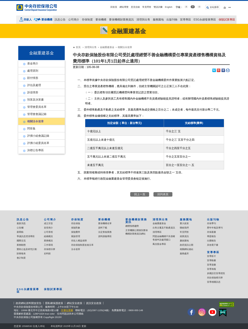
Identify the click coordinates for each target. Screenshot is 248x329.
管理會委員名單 (36, 106)
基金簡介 (32, 63)
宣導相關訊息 (213, 282)
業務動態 (21, 245)
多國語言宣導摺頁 (216, 273)
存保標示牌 (49, 249)
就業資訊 (184, 236)
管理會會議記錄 (36, 114)
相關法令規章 (35, 121)
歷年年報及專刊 (215, 227)
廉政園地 (184, 240)
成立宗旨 (48, 223)
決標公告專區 (35, 150)
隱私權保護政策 (54, 303)
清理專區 (157, 232)
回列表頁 (162, 194)
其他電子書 (212, 245)
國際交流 (21, 240)
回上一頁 (139, 194)
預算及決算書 (35, 99)
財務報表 (21, 253)
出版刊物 (171, 19)
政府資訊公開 (186, 245)
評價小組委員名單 (38, 143)
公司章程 (48, 232)
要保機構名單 (105, 223)
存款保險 (75, 223)
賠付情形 (32, 77)
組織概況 (48, 236)
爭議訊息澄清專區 (26, 236)
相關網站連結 (186, 249)
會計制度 (21, 258)
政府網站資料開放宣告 (29, 303)
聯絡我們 (184, 227)
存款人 (28, 19)
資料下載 (102, 227)
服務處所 (184, 253)
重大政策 (184, 223)
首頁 (78, 47)
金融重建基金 (107, 47)
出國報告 (211, 240)
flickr (229, 7)
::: (1, 2)
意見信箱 (135, 7)
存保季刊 (211, 223)
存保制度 (87, 19)
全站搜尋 (214, 7)
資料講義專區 (105, 236)
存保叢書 (211, 232)
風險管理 (75, 236)
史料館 (47, 253)
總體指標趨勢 (132, 226)
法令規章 (75, 249)
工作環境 (48, 245)
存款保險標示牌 (215, 277)
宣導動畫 (211, 260)
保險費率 (75, 232)
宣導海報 (211, 269)
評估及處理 (34, 85)
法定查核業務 (105, 232)
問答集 (31, 128)
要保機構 (46, 19)
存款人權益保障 (79, 240)
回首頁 (113, 7)
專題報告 (211, 236)
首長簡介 (48, 227)
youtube (224, 7)
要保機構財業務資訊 (121, 19)
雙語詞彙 (158, 7)
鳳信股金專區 (159, 244)
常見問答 (146, 7)
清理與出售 (143, 19)
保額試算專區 (227, 19)
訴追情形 (32, 92)
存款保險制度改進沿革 (82, 245)
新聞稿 (20, 232)
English (168, 7)
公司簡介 (73, 19)
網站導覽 (124, 7)
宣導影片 (211, 256)
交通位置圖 (67, 310)
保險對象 (75, 227)
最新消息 (21, 223)
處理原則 (32, 70)
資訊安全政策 (93, 303)
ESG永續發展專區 (205, 19)
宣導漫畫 (211, 264)
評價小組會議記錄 (38, 135)
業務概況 (48, 240)
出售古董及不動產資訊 (164, 227)
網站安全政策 (74, 303)
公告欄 (20, 227)
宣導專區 (185, 19)
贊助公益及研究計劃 (27, 249)
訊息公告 (60, 19)
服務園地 (158, 19)
